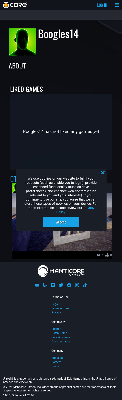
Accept (61, 222)
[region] (61, 200)
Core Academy (60, 337)
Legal (55, 304)
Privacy (56, 312)
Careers (56, 362)
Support (56, 329)
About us (57, 358)
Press (55, 366)
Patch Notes (59, 333)
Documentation (61, 341)
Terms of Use (60, 308)
